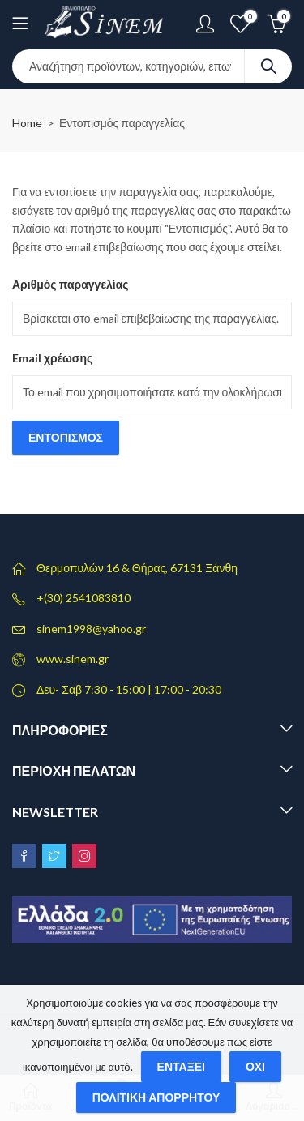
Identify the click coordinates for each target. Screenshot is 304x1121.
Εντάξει (181, 1066)
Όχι (255, 1066)
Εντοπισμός (65, 437)
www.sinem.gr (72, 658)
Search (268, 66)
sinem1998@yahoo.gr (91, 628)
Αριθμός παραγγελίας (70, 284)
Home (27, 123)
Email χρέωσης (52, 358)
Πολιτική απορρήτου (156, 1097)
